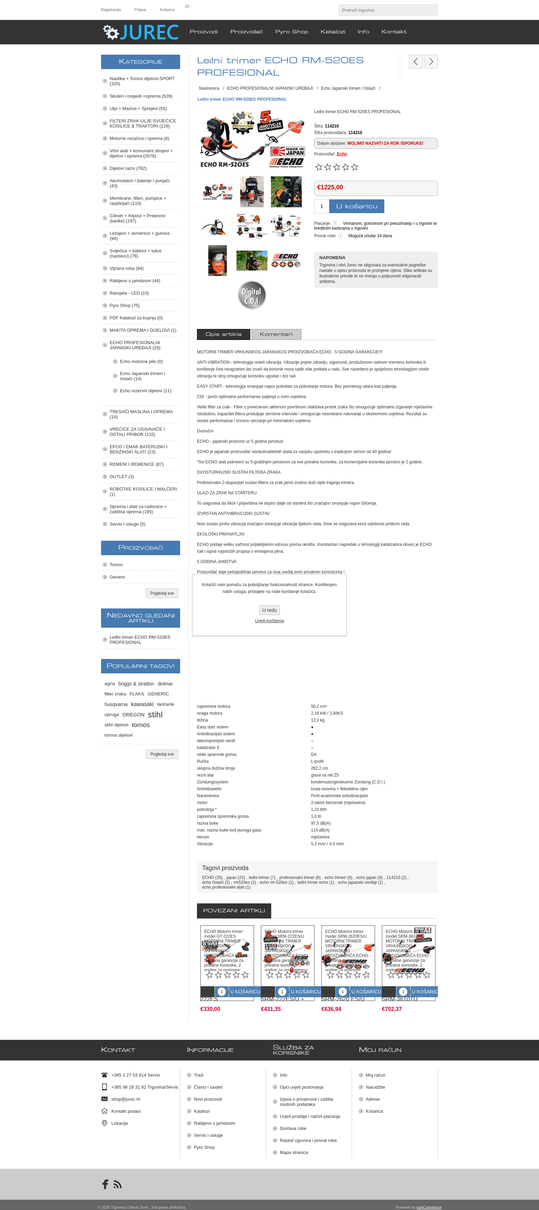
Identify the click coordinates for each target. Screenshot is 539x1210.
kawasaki (142, 704)
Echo (342, 154)
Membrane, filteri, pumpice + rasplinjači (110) (138, 201)
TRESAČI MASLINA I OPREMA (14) (141, 414)
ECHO (208, 877)
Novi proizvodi (208, 1094)
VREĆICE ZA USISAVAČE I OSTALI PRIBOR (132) (137, 432)
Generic (117, 577)
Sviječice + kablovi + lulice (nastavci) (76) (136, 253)
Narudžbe (375, 1082)
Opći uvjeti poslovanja (301, 1082)
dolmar (165, 683)
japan (231, 877)
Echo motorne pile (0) (141, 361)
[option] (227, 966)
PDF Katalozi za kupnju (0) (136, 317)
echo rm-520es (273, 882)
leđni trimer (259, 877)
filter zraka (115, 693)
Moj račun (375, 1070)
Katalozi (202, 1106)
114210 (393, 877)
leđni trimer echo (313, 882)
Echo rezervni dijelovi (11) (146, 390)
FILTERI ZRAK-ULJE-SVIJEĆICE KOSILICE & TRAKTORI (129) (143, 123)
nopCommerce (429, 1202)
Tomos (116, 564)
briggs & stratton (136, 683)
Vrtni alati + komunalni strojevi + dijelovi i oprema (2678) (141, 153)
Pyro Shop (204, 1142)
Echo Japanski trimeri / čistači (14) (142, 376)
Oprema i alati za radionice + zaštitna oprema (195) (138, 509)
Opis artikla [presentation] (224, 334)
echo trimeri (335, 877)
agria (109, 683)
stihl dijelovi (116, 724)
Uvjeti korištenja (269, 620)
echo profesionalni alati (223, 887)
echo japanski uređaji (357, 882)
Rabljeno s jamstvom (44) (135, 280)
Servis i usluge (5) (127, 524)
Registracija (111, 10)
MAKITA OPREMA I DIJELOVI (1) (143, 330)
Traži (199, 1070)
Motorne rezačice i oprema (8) (139, 138)
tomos (141, 724)
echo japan (366, 877)
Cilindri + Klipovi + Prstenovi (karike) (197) (137, 218)
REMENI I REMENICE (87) (137, 464)
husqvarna (116, 704)
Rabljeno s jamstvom (214, 1118)
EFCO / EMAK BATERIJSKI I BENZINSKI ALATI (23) (138, 449)
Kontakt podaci (126, 1106)
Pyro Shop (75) (125, 305)
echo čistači (213, 882)
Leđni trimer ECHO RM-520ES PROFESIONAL (140, 640)
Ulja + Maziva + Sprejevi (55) (138, 108)
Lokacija (119, 1118)
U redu (269, 610)
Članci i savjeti (208, 1082)
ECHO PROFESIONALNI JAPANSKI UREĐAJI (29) (135, 345)
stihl (155, 714)
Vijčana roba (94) (127, 268)
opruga (111, 714)
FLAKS (137, 693)
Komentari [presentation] (276, 334)
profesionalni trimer (297, 877)
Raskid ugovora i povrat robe (308, 1135)
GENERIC (158, 693)
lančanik (165, 704)
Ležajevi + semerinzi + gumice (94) (140, 236)
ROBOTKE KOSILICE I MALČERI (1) (143, 491)
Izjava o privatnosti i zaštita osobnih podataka (306, 1097)
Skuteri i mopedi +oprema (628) (141, 96)
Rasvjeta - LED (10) (129, 293)
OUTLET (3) (122, 476)
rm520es (242, 882)
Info (283, 1070)
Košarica (374, 1106)
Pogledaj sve (162, 593)
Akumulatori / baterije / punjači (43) (139, 183)
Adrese (373, 1094)
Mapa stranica (294, 1147)
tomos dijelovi (118, 735)
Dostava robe (293, 1123)
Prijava (140, 10)
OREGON (133, 714)
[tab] (223, 334)
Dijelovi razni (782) (128, 168)
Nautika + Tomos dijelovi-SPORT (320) (142, 81)
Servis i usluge (208, 1130)
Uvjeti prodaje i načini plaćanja (310, 1111)
